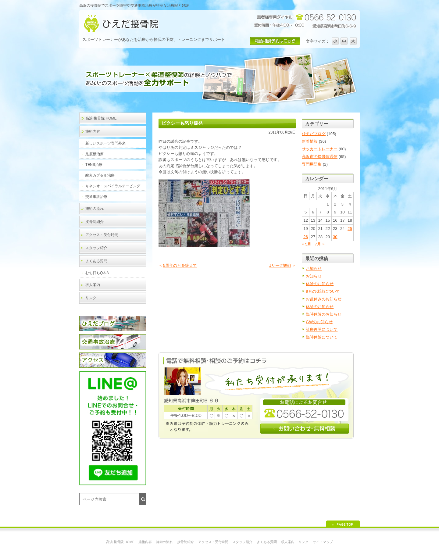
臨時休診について (321, 337)
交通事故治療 (96, 197)
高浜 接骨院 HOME (101, 118)
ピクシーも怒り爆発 (182, 123)
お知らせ (314, 268)
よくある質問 (96, 261)
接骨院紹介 (94, 222)
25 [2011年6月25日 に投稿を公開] (350, 228)
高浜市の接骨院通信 (319, 156)
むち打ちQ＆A (97, 273)
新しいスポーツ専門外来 (105, 143)
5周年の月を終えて (180, 265)
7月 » (320, 244)
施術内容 (92, 131)
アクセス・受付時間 (101, 235)
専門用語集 (312, 164)
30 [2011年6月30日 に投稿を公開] (335, 236)
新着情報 (310, 141)
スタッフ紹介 (96, 248)
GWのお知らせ (319, 322)
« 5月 (307, 244)
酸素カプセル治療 (100, 175)
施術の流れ (94, 208)
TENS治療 (93, 165)
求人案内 (92, 285)
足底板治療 (94, 154)
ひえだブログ (314, 133)
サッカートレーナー (319, 149)
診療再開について (321, 329)
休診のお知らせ (320, 283)
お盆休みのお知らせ (323, 299)
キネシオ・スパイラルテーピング (112, 186)
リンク (90, 298)
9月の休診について (323, 291)
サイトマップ (323, 542)
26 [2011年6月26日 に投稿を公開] (305, 236)
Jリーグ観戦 (280, 265)
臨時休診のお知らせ (323, 314)
